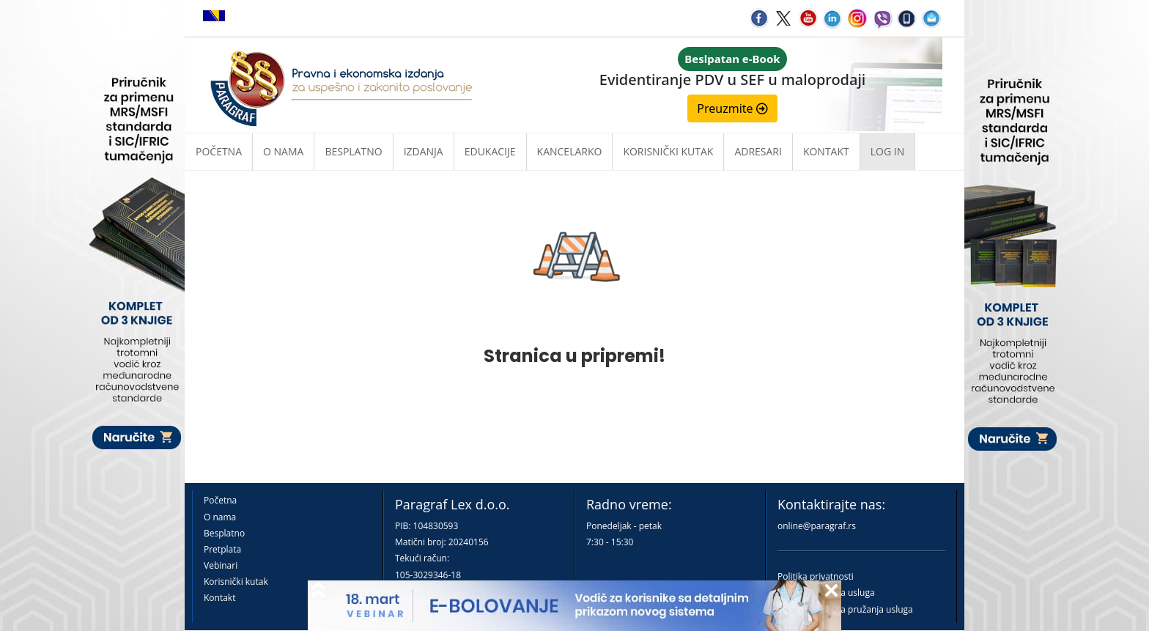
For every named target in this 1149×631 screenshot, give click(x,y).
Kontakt (219, 597)
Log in (887, 151)
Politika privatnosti (815, 576)
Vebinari (220, 565)
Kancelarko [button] (569, 151)
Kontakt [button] (826, 151)
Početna (219, 151)
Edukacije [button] (490, 151)
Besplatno (353, 151)
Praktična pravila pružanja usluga (845, 609)
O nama (283, 151)
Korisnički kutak (236, 581)
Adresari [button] (758, 151)
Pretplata (222, 549)
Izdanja (423, 151)
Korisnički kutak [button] (668, 151)
